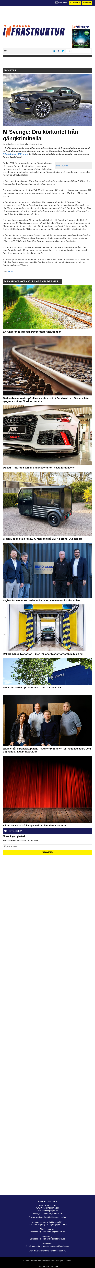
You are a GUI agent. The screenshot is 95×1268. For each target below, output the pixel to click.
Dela (58, 166)
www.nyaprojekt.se (47, 1205)
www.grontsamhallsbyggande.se (47, 1213)
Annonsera (87, 2)
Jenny (10, 271)
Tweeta (65, 166)
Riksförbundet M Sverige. (15, 154)
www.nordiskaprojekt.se (47, 1211)
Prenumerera (75, 2)
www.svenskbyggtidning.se (47, 1208)
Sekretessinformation (48, 1267)
